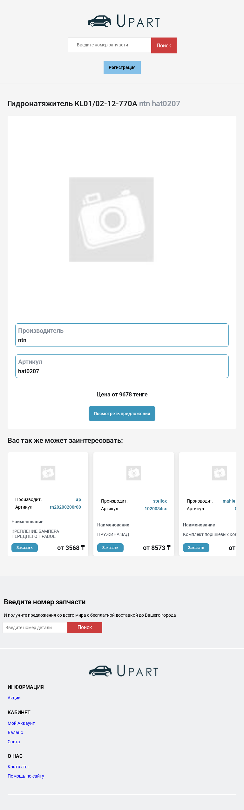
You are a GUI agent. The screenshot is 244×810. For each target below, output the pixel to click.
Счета (14, 741)
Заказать (25, 548)
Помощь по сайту (26, 776)
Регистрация (122, 67)
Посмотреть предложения (122, 413)
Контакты (18, 766)
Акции (14, 697)
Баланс (15, 732)
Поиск (164, 46)
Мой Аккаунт (21, 723)
